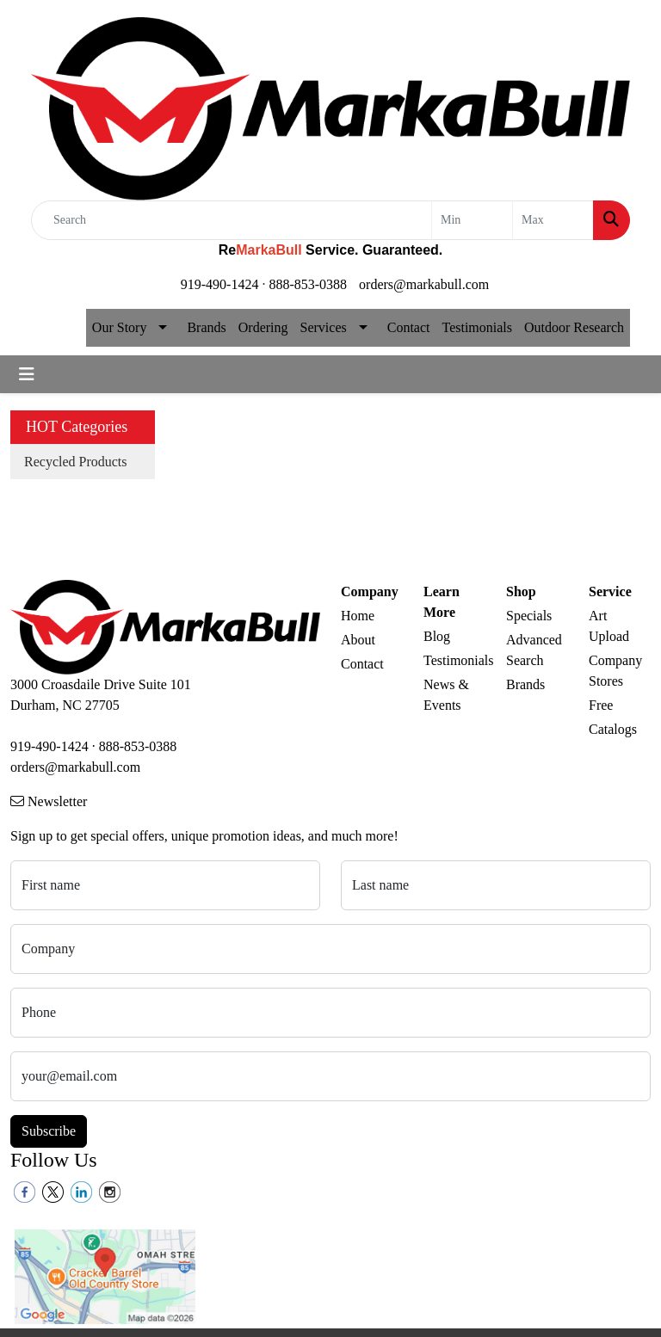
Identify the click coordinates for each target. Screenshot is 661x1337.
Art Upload (609, 626)
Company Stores (615, 670)
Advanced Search (534, 650)
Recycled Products (75, 461)
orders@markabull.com (424, 284)
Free (601, 705)
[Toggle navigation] (27, 374)
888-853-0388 (308, 284)
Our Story (119, 327)
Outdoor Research (574, 327)
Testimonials (477, 327)
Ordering (263, 327)
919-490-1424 (220, 284)
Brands (206, 327)
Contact (408, 327)
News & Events (446, 694)
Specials (529, 615)
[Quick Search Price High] (553, 220)
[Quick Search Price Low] (472, 220)
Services (323, 327)
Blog (436, 636)
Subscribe (49, 1131)
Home (357, 615)
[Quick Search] (231, 220)
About (358, 639)
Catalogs (613, 729)
